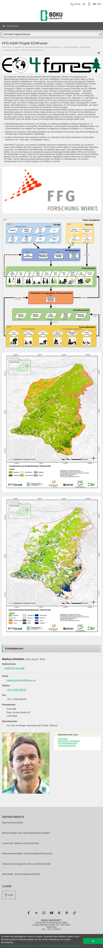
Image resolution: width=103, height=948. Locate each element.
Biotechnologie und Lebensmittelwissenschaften (26, 833)
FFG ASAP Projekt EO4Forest (32, 50)
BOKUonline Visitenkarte (69, 741)
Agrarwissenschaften (12, 823)
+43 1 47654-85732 (16, 690)
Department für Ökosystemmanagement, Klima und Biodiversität (37, 47)
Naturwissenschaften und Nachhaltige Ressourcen (27, 853)
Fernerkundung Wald (11, 50)
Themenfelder (12, 26)
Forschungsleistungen (67, 743)
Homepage (63, 738)
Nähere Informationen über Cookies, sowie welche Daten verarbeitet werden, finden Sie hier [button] (41, 945)
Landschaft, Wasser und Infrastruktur (20, 843)
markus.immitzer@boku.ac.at (21, 680)
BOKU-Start (6, 47)
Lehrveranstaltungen (67, 745)
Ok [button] (93, 941)
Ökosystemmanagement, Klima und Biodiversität (26, 864)
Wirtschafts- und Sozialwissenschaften (21, 874)
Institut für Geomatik (70, 47)
